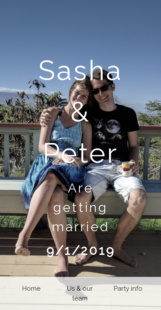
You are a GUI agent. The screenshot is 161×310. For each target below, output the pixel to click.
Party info (128, 288)
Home (31, 288)
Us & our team (80, 293)
